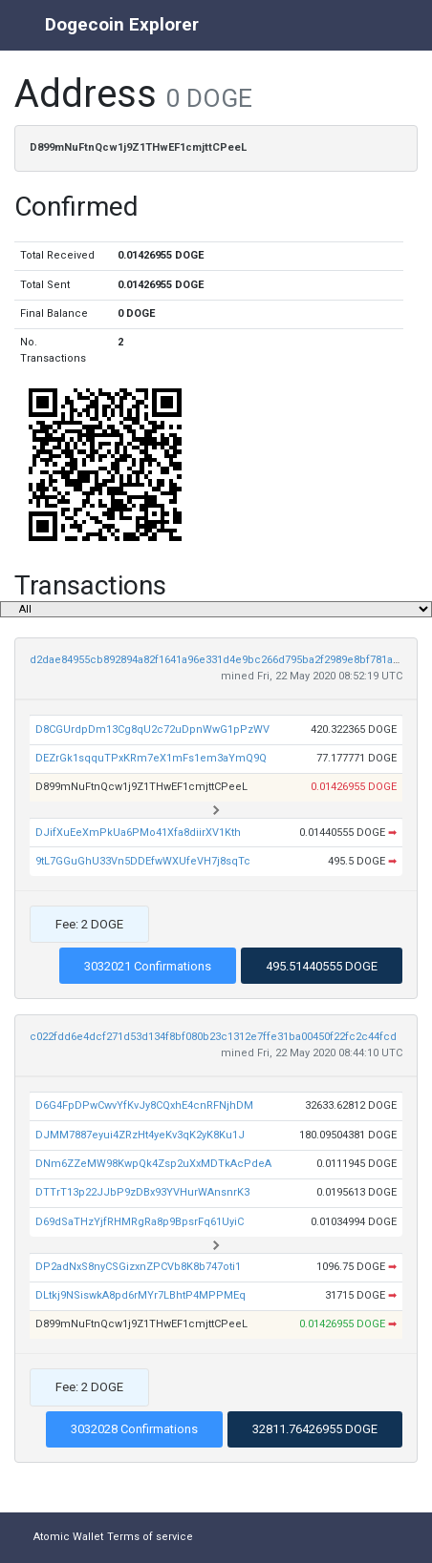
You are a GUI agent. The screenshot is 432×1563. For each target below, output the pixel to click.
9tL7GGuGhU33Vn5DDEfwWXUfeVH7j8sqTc (142, 861)
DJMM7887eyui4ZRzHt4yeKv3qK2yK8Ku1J (140, 1135)
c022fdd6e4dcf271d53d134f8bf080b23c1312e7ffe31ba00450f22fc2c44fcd (213, 1037)
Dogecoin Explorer (122, 24)
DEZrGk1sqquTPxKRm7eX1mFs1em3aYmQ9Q (151, 758)
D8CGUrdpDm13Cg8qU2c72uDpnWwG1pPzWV (152, 729)
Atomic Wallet (68, 1537)
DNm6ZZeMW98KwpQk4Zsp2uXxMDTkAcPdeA (153, 1163)
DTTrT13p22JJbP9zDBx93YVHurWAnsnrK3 (142, 1192)
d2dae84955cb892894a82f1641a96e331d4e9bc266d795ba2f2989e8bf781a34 (217, 660)
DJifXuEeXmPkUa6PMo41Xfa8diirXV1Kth (138, 832)
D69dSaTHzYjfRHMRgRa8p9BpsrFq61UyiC (139, 1222)
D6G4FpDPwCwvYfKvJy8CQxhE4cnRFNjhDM (144, 1105)
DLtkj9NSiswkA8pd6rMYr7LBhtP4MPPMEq (140, 1295)
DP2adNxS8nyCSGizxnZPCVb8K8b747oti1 (138, 1267)
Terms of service (150, 1537)
